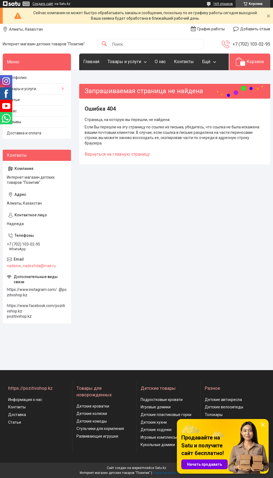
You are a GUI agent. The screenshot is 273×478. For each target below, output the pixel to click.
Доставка (17, 414)
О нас (160, 61)
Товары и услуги (124, 61)
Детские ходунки (156, 429)
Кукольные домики (158, 444)
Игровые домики (156, 407)
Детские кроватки (92, 406)
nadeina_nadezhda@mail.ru (31, 266)
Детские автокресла (223, 399)
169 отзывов (223, 4)
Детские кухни (154, 422)
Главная (91, 61)
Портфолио (17, 77)
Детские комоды (91, 421)
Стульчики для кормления (100, 428)
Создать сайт (42, 4)
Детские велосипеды (224, 407)
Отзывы (14, 122)
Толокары (213, 414)
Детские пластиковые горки (166, 414)
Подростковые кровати (162, 399)
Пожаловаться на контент (173, 473)
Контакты (184, 61)
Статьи (13, 100)
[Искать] (104, 44)
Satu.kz (160, 468)
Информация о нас (25, 399)
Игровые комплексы (159, 437)
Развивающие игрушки (97, 436)
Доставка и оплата (24, 133)
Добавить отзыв (255, 29)
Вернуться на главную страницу (117, 154)
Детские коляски (91, 413)
